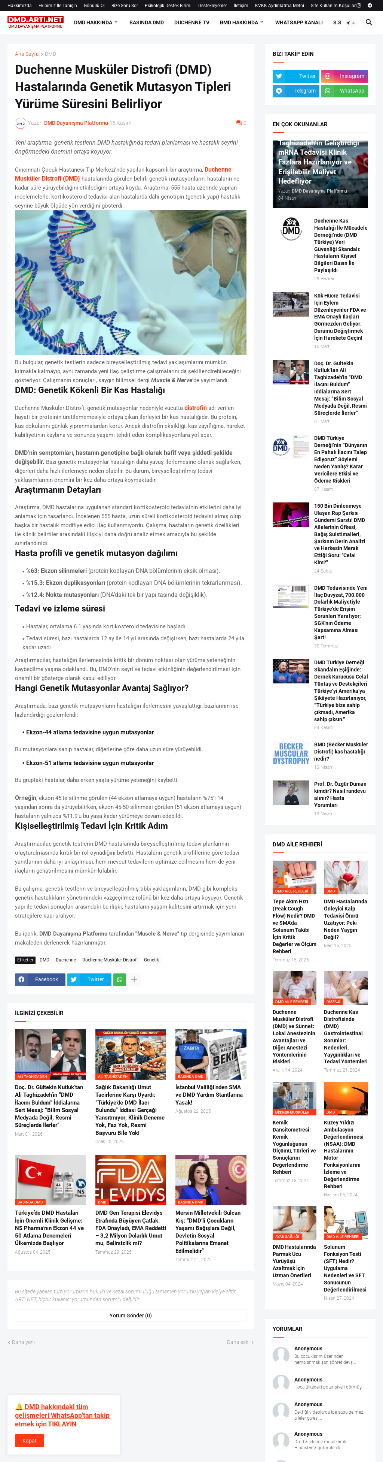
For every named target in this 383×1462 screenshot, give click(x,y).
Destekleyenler (212, 5)
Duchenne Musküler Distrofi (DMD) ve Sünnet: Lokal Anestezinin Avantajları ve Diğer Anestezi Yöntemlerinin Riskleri (294, 1036)
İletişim (241, 5)
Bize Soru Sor (124, 5)
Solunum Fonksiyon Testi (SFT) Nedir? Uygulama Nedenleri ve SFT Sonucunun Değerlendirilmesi (345, 1268)
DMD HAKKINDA (93, 22)
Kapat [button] (29, 1441)
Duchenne (66, 960)
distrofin (195, 407)
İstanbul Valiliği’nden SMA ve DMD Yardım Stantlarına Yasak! (209, 1095)
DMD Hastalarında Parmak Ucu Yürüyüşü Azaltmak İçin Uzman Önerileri (294, 1261)
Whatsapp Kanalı (299, 22)
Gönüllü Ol (94, 5)
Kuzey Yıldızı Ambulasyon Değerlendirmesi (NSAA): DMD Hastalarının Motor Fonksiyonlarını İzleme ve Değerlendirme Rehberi (344, 1154)
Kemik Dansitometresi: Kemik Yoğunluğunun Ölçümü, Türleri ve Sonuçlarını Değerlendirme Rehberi (294, 1147)
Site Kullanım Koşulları (334, 5)
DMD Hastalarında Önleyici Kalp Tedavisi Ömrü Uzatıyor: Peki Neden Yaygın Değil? (345, 919)
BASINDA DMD (146, 22)
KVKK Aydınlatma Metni (279, 5)
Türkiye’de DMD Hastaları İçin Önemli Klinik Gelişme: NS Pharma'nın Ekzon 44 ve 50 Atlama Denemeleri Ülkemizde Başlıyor (49, 1228)
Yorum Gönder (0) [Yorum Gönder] (131, 1315)
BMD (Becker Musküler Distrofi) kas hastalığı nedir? (341, 751)
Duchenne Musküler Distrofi (110, 960)
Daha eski (238, 1342)
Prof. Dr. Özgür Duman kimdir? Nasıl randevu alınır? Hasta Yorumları (340, 794)
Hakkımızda (19, 5)
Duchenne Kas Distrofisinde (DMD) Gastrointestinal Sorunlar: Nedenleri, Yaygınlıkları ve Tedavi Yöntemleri (346, 1036)
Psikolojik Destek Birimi (168, 5)
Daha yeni (23, 1342)
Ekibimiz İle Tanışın (58, 5)
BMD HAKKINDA (239, 22)
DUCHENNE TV (191, 22)
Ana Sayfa (27, 54)
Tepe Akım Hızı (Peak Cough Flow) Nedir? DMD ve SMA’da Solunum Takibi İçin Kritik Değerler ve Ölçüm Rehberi (294, 926)
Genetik (151, 960)
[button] (350, 23)
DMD (50, 54)
